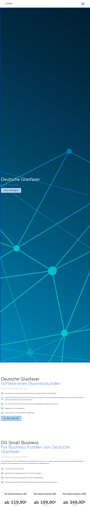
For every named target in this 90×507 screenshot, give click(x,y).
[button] (82, 4)
